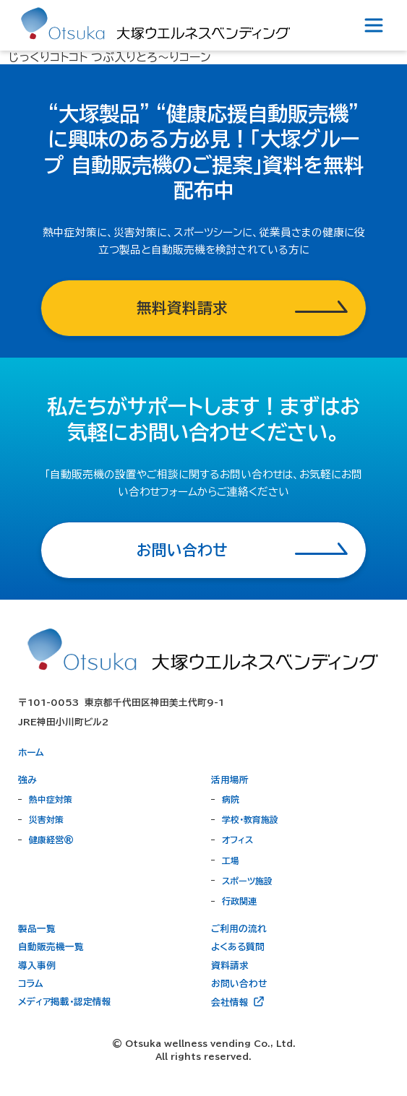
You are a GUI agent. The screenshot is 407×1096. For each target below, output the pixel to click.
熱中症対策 (50, 799)
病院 (230, 799)
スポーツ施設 (247, 880)
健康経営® (51, 839)
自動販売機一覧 (51, 947)
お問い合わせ (239, 983)
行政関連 (239, 901)
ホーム (31, 752)
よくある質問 (238, 947)
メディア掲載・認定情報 (64, 1001)
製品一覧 (37, 928)
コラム (30, 983)
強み (27, 780)
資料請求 (230, 965)
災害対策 (46, 819)
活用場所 (230, 780)
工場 (230, 860)
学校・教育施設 (250, 819)
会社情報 (238, 1001)
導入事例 (37, 965)
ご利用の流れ (239, 928)
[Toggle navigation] (373, 25)
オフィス (237, 839)
